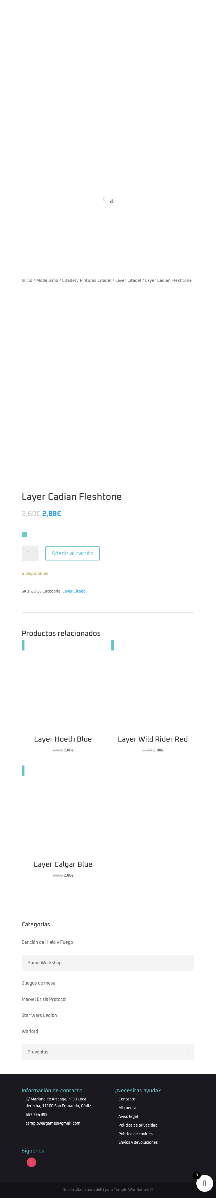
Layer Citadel (128, 280)
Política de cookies (135, 1134)
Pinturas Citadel (95, 280)
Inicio (27, 280)
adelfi (98, 1190)
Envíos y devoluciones (138, 1143)
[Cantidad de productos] (30, 553)
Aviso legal (128, 1117)
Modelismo (47, 280)
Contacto (126, 1099)
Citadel (69, 280)
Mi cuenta (127, 1108)
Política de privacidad (138, 1125)
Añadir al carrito (72, 553)
